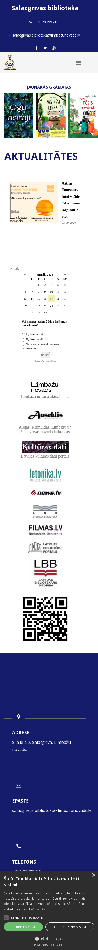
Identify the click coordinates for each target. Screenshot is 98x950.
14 (32, 298)
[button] (49, 939)
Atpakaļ (15, 269)
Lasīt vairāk (37, 909)
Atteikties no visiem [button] (70, 927)
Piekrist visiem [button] (23, 927)
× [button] (93, 875)
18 (57, 298)
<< (25, 275)
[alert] (49, 910)
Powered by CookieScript (49, 945)
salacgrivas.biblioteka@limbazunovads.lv (51, 810)
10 (51, 291)
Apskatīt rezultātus (45, 361)
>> (65, 275)
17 (51, 298)
